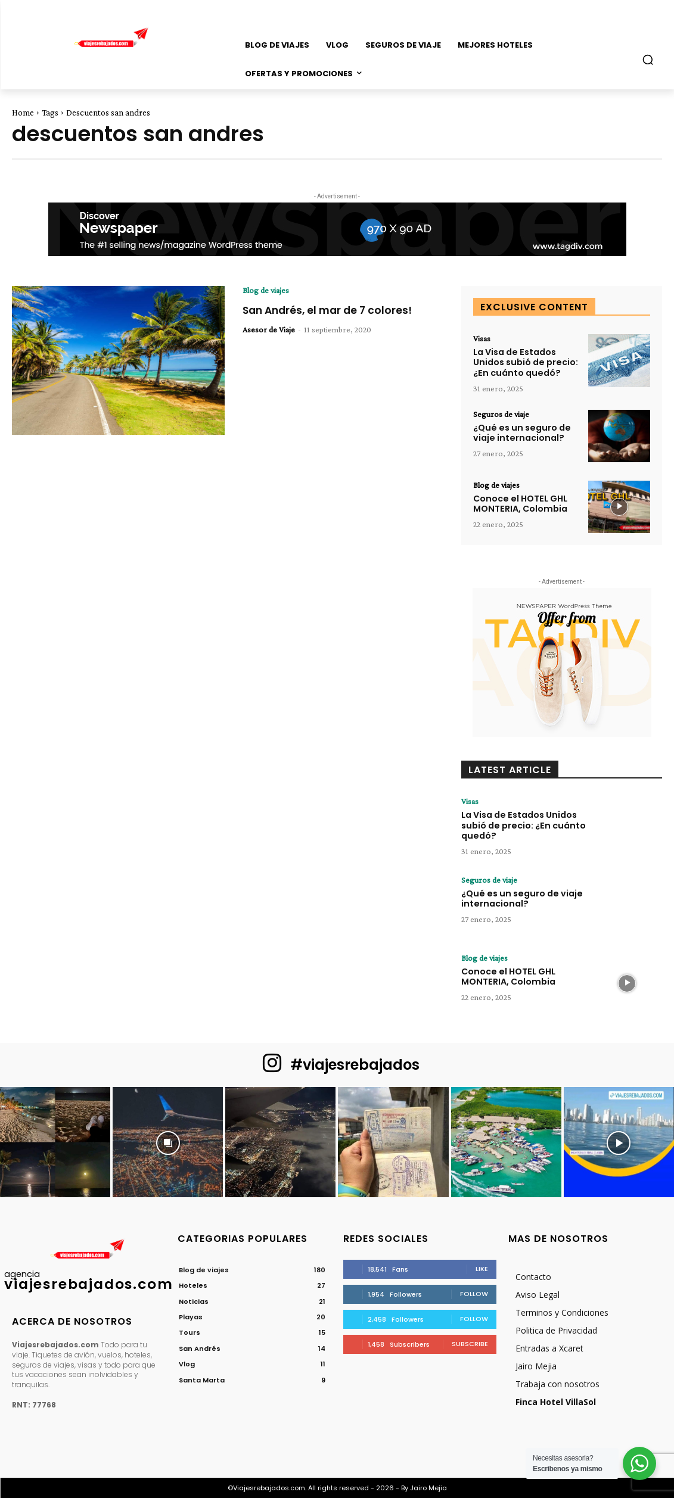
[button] (647, 59)
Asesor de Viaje (269, 329)
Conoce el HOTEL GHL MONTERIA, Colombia (519, 503)
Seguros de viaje (501, 413)
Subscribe (470, 1343)
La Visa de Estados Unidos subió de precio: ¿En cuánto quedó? (524, 362)
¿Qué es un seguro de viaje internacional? (519, 432)
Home (23, 112)
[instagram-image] (55, 1141)
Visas (481, 338)
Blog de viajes (266, 290)
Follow (474, 1293)
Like (482, 1268)
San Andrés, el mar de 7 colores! (331, 310)
